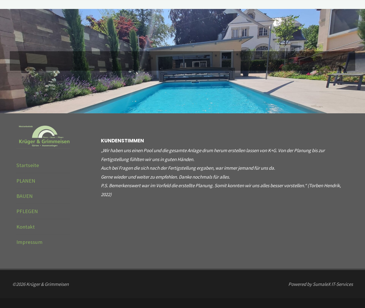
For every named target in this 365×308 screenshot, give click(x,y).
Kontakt (25, 226)
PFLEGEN (27, 211)
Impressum (29, 242)
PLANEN (25, 180)
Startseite (27, 165)
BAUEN (24, 196)
